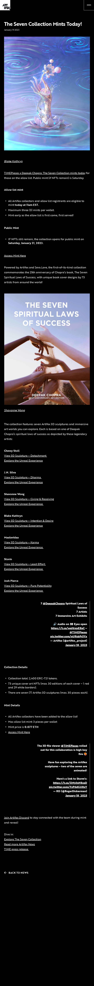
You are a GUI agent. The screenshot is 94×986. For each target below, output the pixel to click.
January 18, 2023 (76, 645)
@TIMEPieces (78, 632)
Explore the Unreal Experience (23, 460)
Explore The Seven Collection (22, 839)
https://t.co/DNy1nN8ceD (70, 783)
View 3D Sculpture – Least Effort (25, 564)
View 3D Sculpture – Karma (21, 542)
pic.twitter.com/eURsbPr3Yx (68, 636)
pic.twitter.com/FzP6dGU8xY (68, 787)
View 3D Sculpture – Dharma (23, 477)
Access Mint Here (15, 255)
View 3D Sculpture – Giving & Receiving (29, 499)
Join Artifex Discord (16, 817)
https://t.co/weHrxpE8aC (68, 628)
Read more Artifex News (19, 844)
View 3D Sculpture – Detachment (25, 455)
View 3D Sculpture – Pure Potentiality (28, 586)
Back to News (15, 872)
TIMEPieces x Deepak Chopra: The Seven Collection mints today (44, 173)
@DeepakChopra (54, 603)
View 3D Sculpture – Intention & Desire (28, 521)
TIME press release (16, 849)
